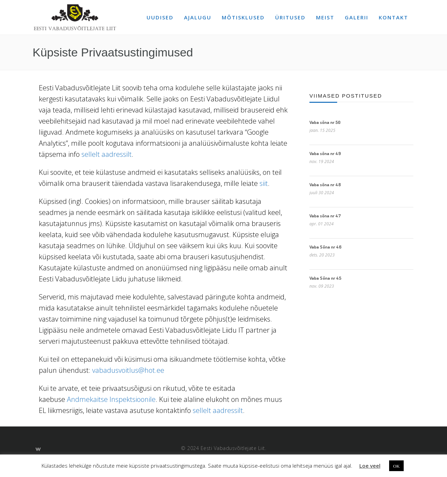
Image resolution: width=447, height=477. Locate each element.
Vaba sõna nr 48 (325, 184)
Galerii (356, 17)
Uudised (160, 17)
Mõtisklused (243, 17)
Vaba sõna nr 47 (325, 215)
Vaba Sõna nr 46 (325, 247)
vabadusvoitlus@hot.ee (128, 370)
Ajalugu (197, 17)
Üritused (290, 17)
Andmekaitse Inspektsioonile (111, 399)
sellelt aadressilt (106, 154)
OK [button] (396, 466)
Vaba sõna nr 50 (325, 122)
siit (264, 183)
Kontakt (393, 17)
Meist (325, 17)
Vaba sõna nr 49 (325, 153)
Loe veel (369, 465)
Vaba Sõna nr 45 (325, 278)
